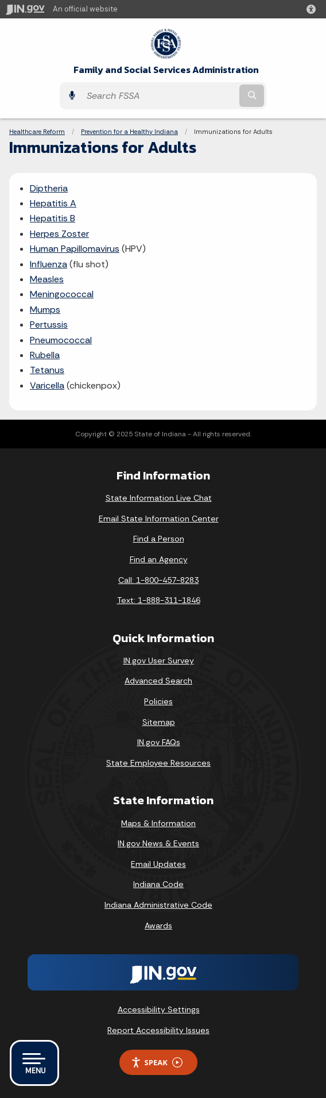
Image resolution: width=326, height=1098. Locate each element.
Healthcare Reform (37, 132)
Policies (158, 701)
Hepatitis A (53, 203)
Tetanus (47, 370)
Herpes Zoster (59, 234)
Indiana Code (158, 884)
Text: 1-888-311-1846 (158, 600)
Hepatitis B (52, 218)
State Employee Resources (158, 763)
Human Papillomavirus (74, 249)
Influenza (48, 264)
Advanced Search (158, 680)
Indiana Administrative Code (158, 905)
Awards (158, 925)
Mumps (45, 310)
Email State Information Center (159, 518)
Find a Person (158, 538)
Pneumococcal (61, 340)
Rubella (45, 355)
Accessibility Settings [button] (159, 1009)
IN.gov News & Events (158, 843)
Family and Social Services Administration (166, 69)
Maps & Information (158, 823)
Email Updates (158, 864)
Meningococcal (62, 294)
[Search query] (159, 96)
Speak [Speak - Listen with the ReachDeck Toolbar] (157, 1062)
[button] (313, 9)
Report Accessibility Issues (158, 1030)
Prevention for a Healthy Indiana (129, 132)
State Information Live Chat (159, 498)
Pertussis (49, 324)
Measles (47, 279)
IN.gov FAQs (158, 742)
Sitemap (158, 722)
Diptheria (49, 188)
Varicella (47, 385)
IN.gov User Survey (158, 660)
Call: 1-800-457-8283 (158, 580)
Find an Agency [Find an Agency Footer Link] (159, 559)
